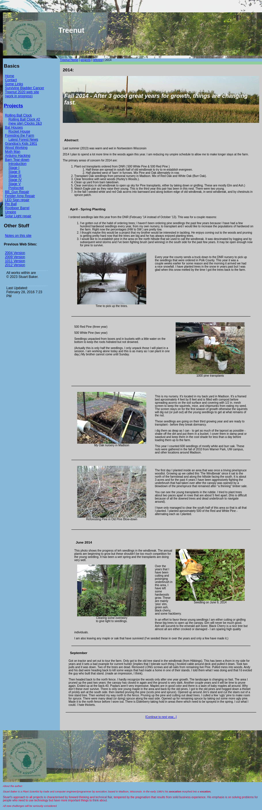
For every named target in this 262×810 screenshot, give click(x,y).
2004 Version (15, 253)
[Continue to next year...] (160, 716)
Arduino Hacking (17, 156)
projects (86, 60)
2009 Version (15, 257)
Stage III (14, 176)
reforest (98, 60)
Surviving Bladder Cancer (24, 88)
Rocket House (19, 131)
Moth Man (12, 152)
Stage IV (15, 180)
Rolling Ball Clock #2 (24, 119)
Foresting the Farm (19, 136)
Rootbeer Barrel (17, 208)
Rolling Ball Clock (18, 115)
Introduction (17, 164)
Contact (11, 80)
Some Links (14, 84)
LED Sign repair (17, 200)
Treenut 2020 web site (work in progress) (22, 94)
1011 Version (15, 261)
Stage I (13, 168)
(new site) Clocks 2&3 (25, 123)
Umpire (10, 212)
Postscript (16, 188)
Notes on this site (18, 236)
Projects (13, 105)
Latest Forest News (23, 140)
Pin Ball (11, 204)
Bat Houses (14, 127)
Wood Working (16, 148)
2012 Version (15, 265)
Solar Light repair (18, 216)
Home (9, 76)
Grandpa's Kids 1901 (21, 144)
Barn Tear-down (17, 160)
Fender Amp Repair (20, 196)
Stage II (14, 172)
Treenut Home (69, 60)
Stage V (14, 184)
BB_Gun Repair (17, 192)
